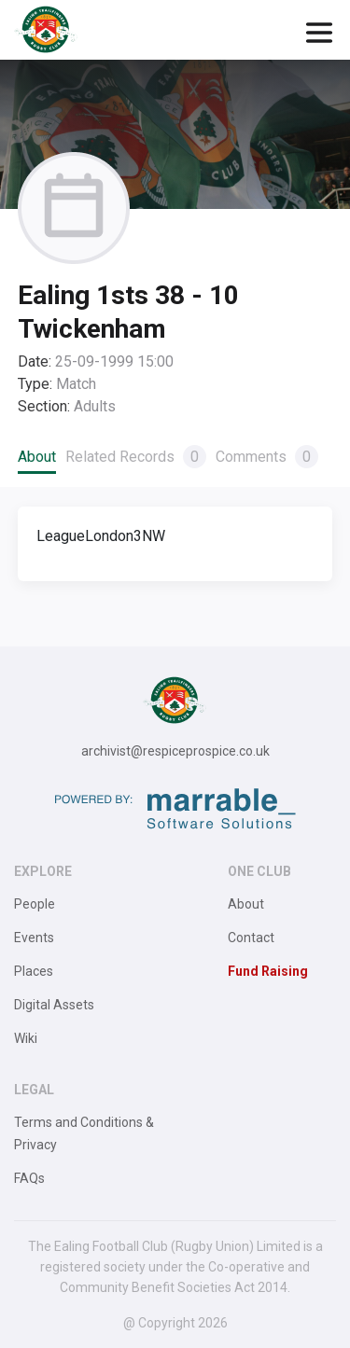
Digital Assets (54, 1004)
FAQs (29, 1178)
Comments (267, 457)
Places (33, 971)
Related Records (135, 457)
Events (34, 937)
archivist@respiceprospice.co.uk (175, 750)
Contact (251, 937)
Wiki (25, 1038)
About (37, 457)
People (34, 903)
